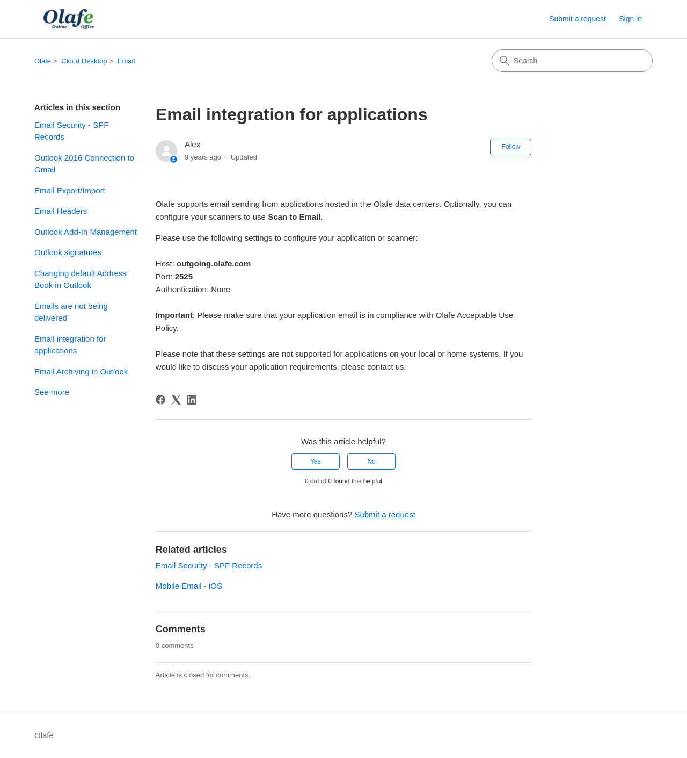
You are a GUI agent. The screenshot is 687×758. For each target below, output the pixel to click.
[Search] (572, 60)
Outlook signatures (67, 252)
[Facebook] (160, 400)
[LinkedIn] (191, 400)
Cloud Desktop (84, 61)
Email (126, 61)
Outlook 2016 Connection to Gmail (84, 164)
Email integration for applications (70, 345)
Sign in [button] (630, 19)
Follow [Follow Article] (510, 146)
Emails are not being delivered (71, 312)
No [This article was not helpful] (371, 461)
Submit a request (577, 19)
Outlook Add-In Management (85, 231)
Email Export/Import (69, 190)
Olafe (42, 61)
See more (51, 391)
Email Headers (60, 210)
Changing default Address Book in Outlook (80, 279)
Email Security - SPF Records (71, 131)
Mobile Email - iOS (189, 585)
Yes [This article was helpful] (315, 461)
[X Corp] (176, 400)
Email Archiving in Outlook (81, 371)
